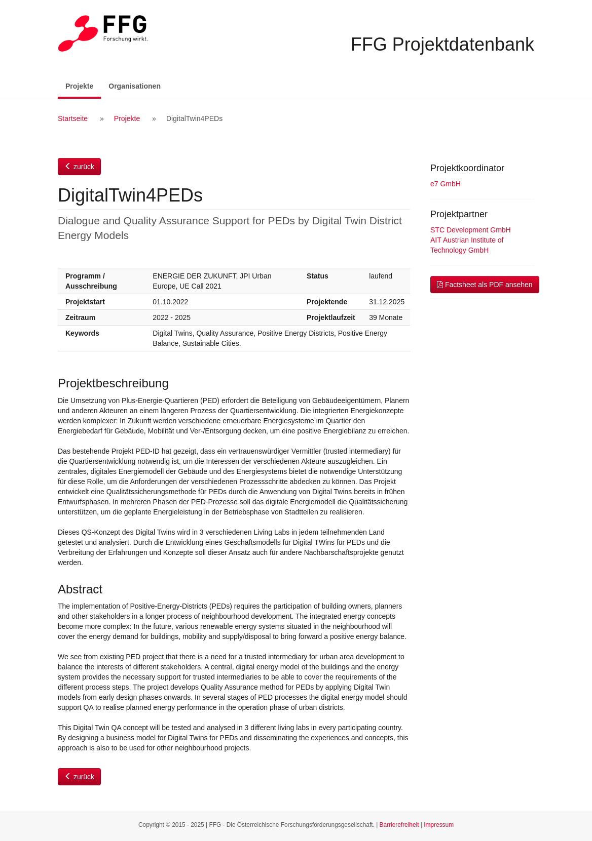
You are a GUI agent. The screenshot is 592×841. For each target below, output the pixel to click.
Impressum (439, 824)
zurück (79, 167)
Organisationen (134, 86)
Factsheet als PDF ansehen (485, 285)
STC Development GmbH (470, 230)
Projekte (83, 85)
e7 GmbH (445, 184)
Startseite (73, 118)
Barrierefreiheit (399, 824)
